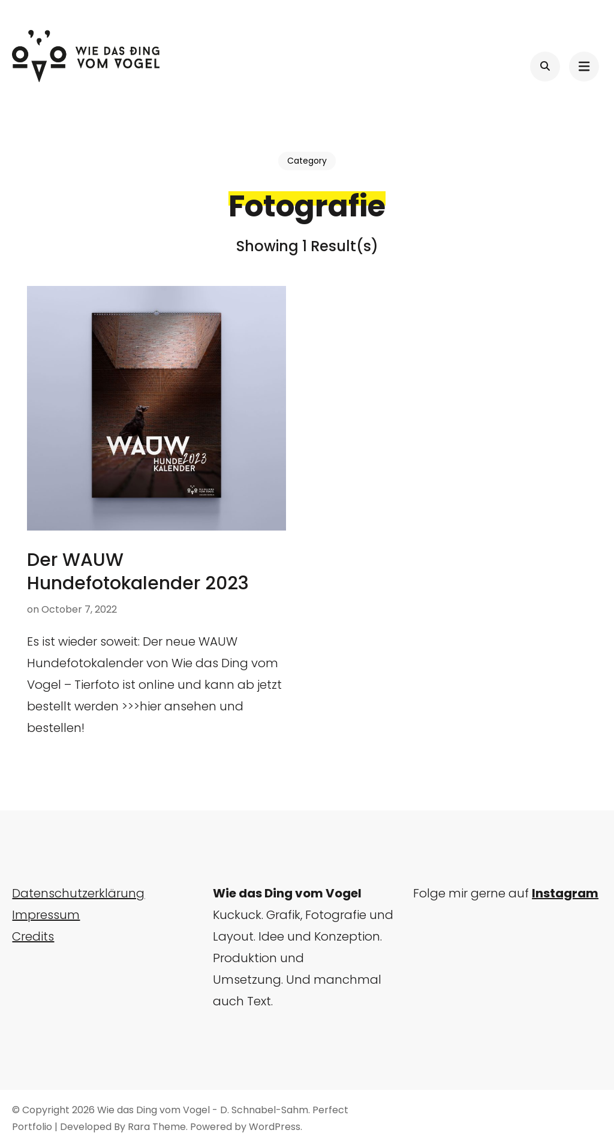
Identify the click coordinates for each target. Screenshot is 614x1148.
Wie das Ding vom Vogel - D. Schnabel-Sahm (202, 1110)
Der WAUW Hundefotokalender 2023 (138, 571)
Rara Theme (157, 1127)
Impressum (46, 914)
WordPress (274, 1127)
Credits (33, 936)
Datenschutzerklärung (78, 893)
